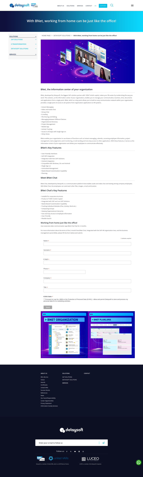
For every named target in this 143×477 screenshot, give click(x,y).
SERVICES (80, 6)
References (44, 393)
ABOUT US (60, 6)
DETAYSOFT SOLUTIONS (69, 380)
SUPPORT (103, 6)
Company (47, 278)
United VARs (44, 388)
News (42, 395)
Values (43, 380)
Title (46, 287)
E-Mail (46, 259)
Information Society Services (49, 406)
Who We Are (44, 377)
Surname (47, 250)
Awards (43, 382)
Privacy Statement (46, 403)
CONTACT (89, 6)
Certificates (44, 385)
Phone (46, 269)
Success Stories (45, 390)
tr (95, 6)
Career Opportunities (47, 401)
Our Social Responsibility (48, 398)
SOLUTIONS (70, 6)
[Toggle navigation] (132, 5)
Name (46, 241)
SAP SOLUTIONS (67, 377)
